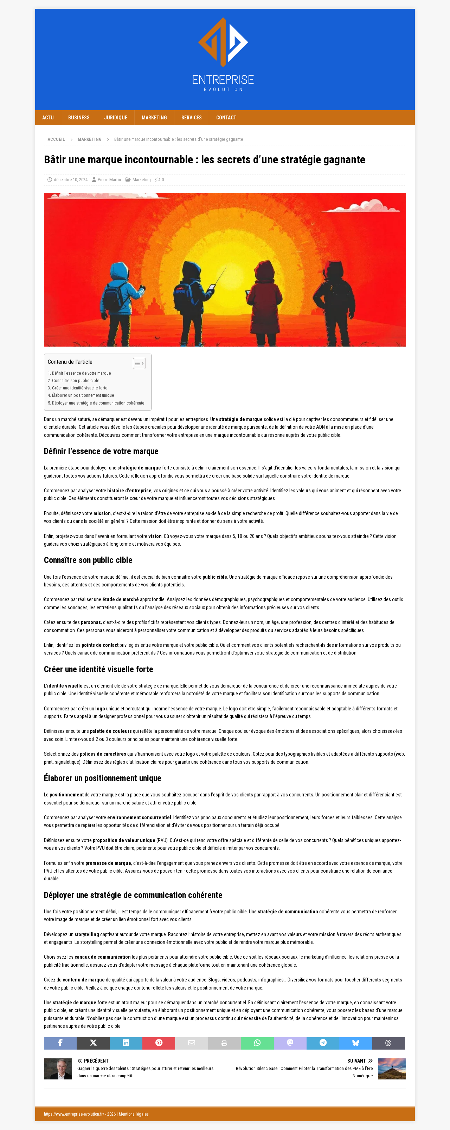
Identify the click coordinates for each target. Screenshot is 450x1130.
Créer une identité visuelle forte (79, 387)
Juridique (115, 117)
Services (191, 117)
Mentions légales (134, 1114)
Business (79, 117)
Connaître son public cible (75, 380)
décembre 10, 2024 (71, 179)
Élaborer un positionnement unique (83, 395)
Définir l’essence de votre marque (81, 373)
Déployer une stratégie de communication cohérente (98, 403)
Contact (226, 117)
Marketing (154, 117)
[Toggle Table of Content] (136, 363)
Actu (48, 117)
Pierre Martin (109, 179)
